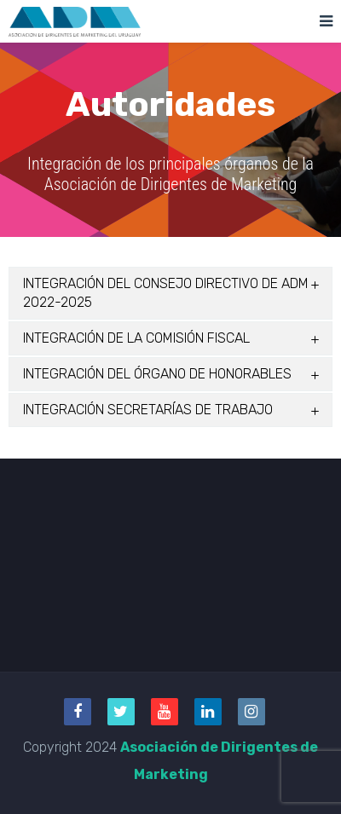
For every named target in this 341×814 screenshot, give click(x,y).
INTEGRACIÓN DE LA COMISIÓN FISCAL (136, 338)
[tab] (170, 293)
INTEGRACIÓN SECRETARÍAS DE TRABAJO (148, 409)
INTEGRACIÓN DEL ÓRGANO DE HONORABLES (157, 374)
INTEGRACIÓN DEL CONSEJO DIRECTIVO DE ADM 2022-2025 (166, 292)
